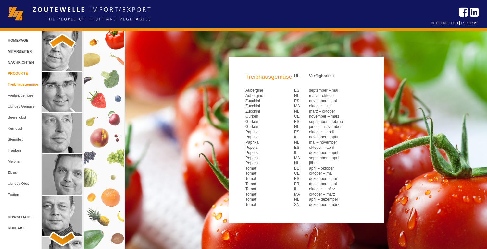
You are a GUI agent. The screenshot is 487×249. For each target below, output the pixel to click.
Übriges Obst (18, 183)
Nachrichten (21, 62)
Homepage (18, 40)
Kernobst (15, 128)
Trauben (14, 150)
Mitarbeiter (20, 51)
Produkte (18, 73)
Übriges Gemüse (21, 106)
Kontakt (16, 228)
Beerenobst (17, 117)
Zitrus (12, 172)
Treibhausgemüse (23, 84)
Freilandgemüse (20, 95)
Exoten (13, 194)
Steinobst (15, 139)
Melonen (14, 161)
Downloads (19, 217)
